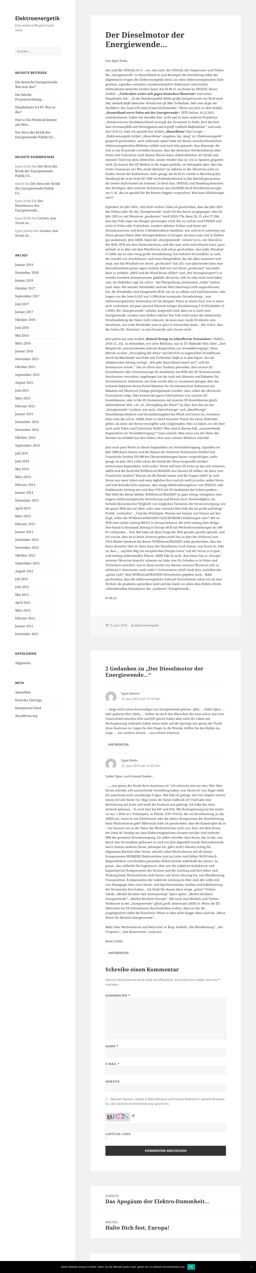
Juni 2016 (22, 327)
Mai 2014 (22, 469)
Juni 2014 (22, 461)
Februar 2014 (25, 485)
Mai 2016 (22, 335)
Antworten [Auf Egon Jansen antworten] (118, 744)
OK (191, 1266)
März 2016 (23, 343)
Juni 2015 (22, 390)
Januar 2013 (24, 532)
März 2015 (23, 398)
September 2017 (27, 296)
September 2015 (27, 375)
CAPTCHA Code (118, 1134)
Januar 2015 (24, 414)
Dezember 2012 (27, 540)
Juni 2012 (22, 587)
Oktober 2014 (25, 437)
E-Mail (112, 1064)
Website (112, 1081)
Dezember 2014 (27, 422)
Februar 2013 (25, 524)
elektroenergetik (146, 625)
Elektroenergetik (37, 18)
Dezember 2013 (27, 500)
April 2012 (23, 602)
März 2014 (23, 477)
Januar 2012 (24, 626)
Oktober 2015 (25, 367)
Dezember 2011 (27, 634)
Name (111, 1046)
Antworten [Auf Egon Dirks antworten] (118, 953)
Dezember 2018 (27, 272)
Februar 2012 (25, 618)
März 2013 (23, 516)
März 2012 (23, 610)
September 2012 (27, 563)
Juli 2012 (21, 579)
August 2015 (24, 382)
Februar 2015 (25, 406)
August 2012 (24, 571)
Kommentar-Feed (28, 708)
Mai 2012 (22, 595)
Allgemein (22, 663)
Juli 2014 (21, 453)
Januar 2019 (24, 265)
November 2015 (27, 359)
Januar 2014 (24, 492)
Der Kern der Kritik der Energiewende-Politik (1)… (36, 171)
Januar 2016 (24, 351)
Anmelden (23, 692)
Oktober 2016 (25, 320)
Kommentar (117, 995)
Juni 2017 (22, 304)
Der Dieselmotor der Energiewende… (29, 205)
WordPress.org (26, 716)
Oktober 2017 (25, 288)
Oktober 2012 (25, 555)
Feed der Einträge (28, 700)
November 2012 (27, 547)
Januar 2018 (24, 280)
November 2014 (27, 430)
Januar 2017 (24, 312)
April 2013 (23, 508)
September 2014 (27, 445)
